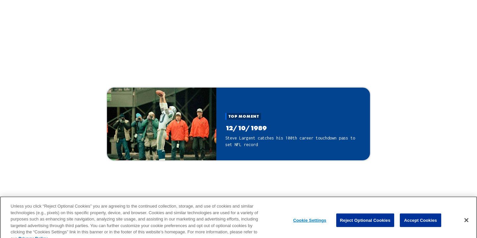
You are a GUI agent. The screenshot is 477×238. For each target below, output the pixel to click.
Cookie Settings (309, 222)
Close (239, 77)
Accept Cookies (420, 222)
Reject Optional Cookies (365, 222)
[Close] (466, 222)
